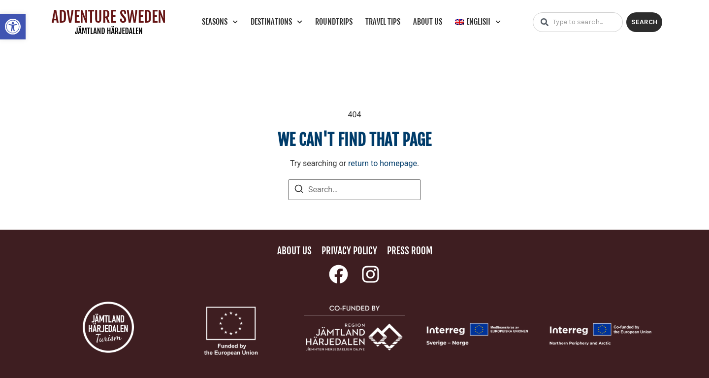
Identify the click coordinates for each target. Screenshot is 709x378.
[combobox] (578, 22)
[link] (13, 26)
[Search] (299, 190)
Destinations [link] (276, 22)
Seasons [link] (220, 22)
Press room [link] (409, 251)
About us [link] (427, 22)
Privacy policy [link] (349, 251)
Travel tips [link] (382, 22)
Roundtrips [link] (334, 22)
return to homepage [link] (382, 163)
